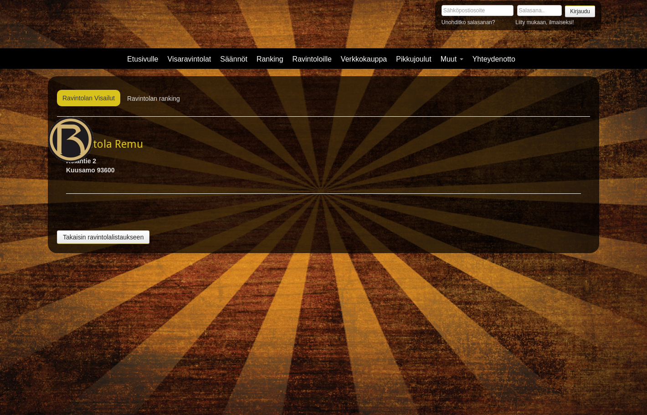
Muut (452, 59)
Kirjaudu (580, 11)
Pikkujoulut (413, 59)
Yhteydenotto (493, 59)
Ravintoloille (312, 59)
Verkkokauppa (364, 59)
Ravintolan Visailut (88, 98)
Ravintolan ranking (153, 98)
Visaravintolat (189, 59)
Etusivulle (142, 59)
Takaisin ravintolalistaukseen (103, 237)
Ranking (270, 59)
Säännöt (233, 59)
